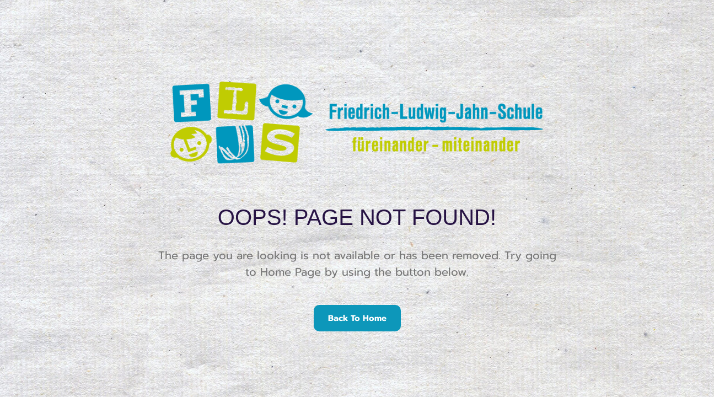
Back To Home (357, 318)
